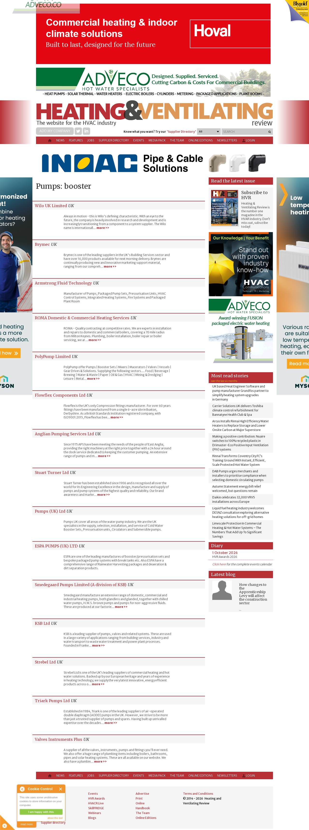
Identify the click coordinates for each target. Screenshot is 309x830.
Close (60, 789)
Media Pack (157, 140)
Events (138, 140)
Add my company (54, 131)
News (60, 140)
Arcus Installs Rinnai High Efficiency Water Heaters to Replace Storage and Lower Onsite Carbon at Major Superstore (240, 425)
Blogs (92, 818)
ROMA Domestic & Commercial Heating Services (82, 317)
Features (76, 140)
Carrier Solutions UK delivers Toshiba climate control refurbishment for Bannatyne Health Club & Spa (237, 410)
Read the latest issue (233, 181)
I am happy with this (41, 811)
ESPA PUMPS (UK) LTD (56, 546)
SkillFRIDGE (96, 808)
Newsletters (227, 140)
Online (140, 803)
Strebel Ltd (45, 662)
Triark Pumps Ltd (52, 700)
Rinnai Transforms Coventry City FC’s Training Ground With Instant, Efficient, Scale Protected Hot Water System (238, 460)
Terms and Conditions (198, 793)
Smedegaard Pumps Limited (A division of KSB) (80, 584)
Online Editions (200, 140)
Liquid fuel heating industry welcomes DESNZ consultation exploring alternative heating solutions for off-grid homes (240, 512)
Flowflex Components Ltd (60, 395)
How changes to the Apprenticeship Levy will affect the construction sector (253, 593)
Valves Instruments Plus (58, 739)
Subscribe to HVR (254, 195)
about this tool (55, 818)
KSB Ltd (42, 623)
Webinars (94, 813)
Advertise (142, 793)
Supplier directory (114, 140)
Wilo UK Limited (51, 205)
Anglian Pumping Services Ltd (64, 433)
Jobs (90, 140)
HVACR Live (96, 803)
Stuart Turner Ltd (52, 472)
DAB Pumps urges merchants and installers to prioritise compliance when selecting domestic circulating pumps (239, 475)
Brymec (42, 244)
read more (27, 824)
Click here (219, 564)
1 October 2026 (225, 553)
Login (248, 140)
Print (139, 798)
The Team (177, 140)
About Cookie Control (22, 789)
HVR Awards (96, 798)
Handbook (143, 808)
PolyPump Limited (53, 356)
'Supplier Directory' (181, 131)
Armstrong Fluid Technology (63, 283)
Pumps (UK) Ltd (50, 511)
